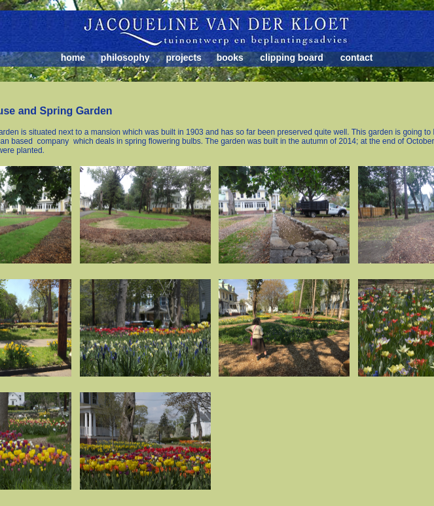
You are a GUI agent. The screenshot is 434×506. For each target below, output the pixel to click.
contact (356, 57)
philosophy (125, 57)
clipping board (291, 57)
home (73, 57)
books (230, 57)
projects (183, 57)
